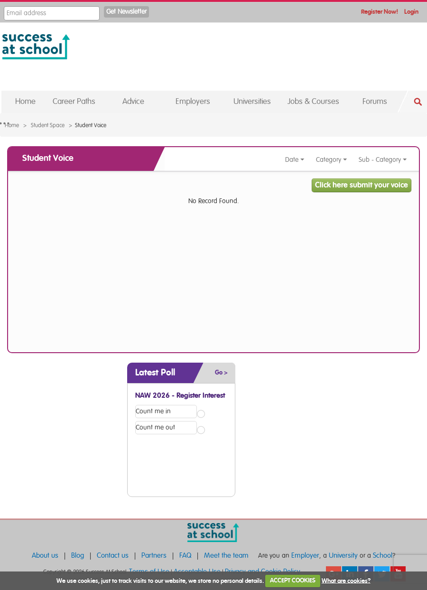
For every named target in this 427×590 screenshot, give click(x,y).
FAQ (185, 555)
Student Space (48, 125)
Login (411, 12)
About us (45, 555)
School (382, 555)
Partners (154, 555)
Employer (305, 555)
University (343, 555)
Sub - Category (383, 160)
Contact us (113, 555)
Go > (221, 373)
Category (331, 160)
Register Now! (379, 12)
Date (295, 160)
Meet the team (226, 555)
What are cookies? (346, 581)
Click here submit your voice (361, 185)
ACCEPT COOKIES (293, 581)
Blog (77, 555)
